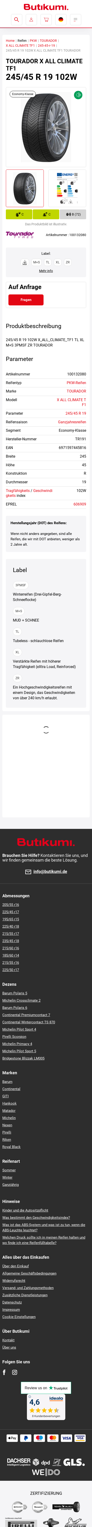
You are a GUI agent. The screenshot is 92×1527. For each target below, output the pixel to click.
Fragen (26, 300)
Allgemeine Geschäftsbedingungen (29, 1273)
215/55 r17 (10, 934)
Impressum (11, 1310)
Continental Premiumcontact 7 (26, 1015)
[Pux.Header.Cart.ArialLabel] (46, 19)
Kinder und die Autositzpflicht (25, 1210)
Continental (11, 1089)
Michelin (9, 1118)
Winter (7, 1177)
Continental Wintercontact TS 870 (28, 1022)
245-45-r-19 (46, 45)
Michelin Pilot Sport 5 (19, 1051)
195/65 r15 (10, 919)
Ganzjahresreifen (72, 422)
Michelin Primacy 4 (17, 1044)
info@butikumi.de (50, 872)
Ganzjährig (10, 1185)
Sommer (9, 1170)
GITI (5, 1096)
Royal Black (11, 1147)
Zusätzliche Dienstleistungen (25, 1295)
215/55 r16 (10, 963)
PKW (33, 40)
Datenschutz (12, 1302)
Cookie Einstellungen (19, 1317)
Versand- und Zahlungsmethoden (28, 1288)
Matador (8, 1111)
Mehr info (46, 271)
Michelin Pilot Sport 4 (19, 1029)
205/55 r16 (10, 905)
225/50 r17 (10, 970)
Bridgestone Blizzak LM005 (23, 1058)
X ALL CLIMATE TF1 (20, 45)
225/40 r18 (10, 926)
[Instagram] (15, 1372)
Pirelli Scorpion (14, 1037)
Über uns (9, 1347)
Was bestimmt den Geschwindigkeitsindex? (36, 1218)
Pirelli (6, 1132)
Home (10, 40)
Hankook (9, 1103)
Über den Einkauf (15, 1266)
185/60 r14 (10, 955)
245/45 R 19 (76, 413)
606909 (80, 504)
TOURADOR (48, 40)
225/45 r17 (10, 912)
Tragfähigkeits (18, 490)
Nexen (7, 1125)
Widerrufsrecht (13, 1281)
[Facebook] (4, 1372)
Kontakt (8, 1340)
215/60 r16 (10, 948)
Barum (7, 1082)
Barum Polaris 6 (14, 1008)
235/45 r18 (10, 941)
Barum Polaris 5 (14, 993)
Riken (6, 1140)
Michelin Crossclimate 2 (21, 1000)
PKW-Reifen (76, 383)
